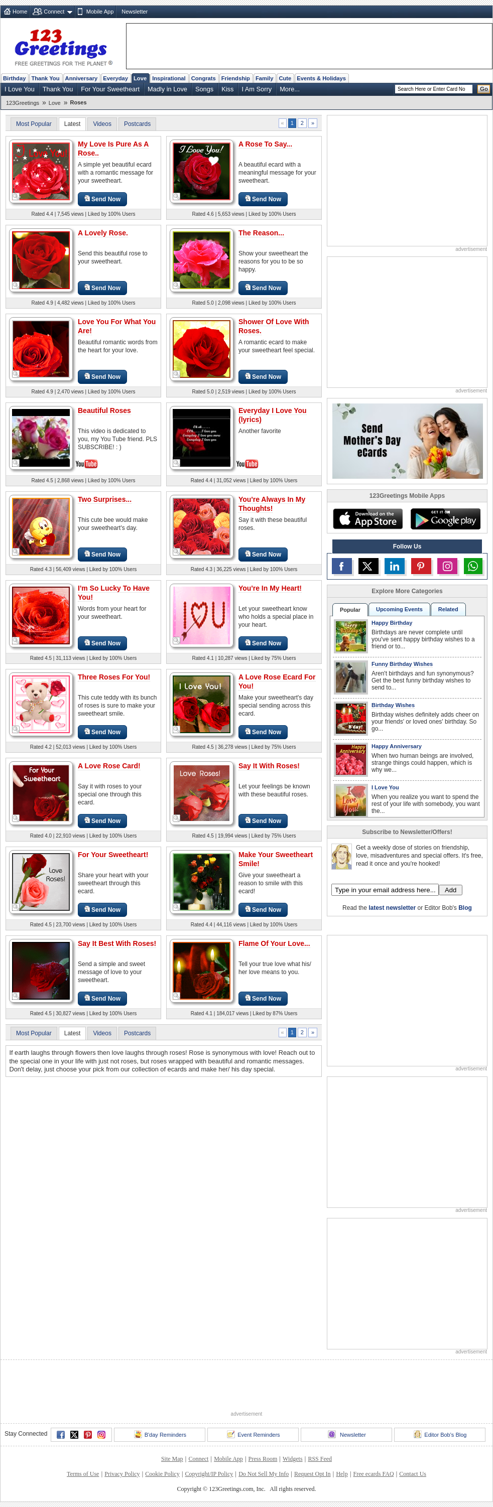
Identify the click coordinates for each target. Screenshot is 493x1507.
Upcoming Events (399, 609)
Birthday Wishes (393, 705)
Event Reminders (253, 1434)
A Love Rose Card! (109, 766)
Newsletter (134, 12)
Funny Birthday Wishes (402, 664)
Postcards (137, 123)
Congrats (203, 78)
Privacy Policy (122, 1473)
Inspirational (169, 78)
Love (140, 78)
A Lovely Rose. (103, 233)
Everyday (115, 78)
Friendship (235, 78)
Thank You (45, 78)
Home (20, 12)
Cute (285, 78)
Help (341, 1473)
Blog (465, 907)
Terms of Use (83, 1473)
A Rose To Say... (265, 144)
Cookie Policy (162, 1473)
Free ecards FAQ (373, 1473)
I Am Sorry (256, 89)
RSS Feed (320, 1458)
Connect (54, 12)
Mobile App (99, 12)
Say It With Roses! (269, 766)
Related (448, 609)
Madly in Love (167, 89)
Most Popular (34, 123)
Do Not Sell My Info (263, 1473)
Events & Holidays (321, 78)
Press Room (263, 1458)
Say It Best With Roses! (117, 943)
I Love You (20, 89)
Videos (102, 123)
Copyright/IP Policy (209, 1473)
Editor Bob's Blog (440, 1434)
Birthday (14, 78)
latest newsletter (392, 907)
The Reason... (261, 233)
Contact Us (412, 1473)
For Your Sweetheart (110, 89)
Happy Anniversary (397, 746)
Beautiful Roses (104, 410)
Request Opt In (312, 1473)
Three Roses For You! (114, 677)
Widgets (293, 1458)
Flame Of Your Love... (274, 943)
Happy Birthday (392, 623)
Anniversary (81, 78)
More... (290, 89)
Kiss (227, 89)
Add (450, 890)
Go (484, 89)
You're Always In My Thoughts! (271, 503)
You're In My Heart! (270, 588)
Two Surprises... (105, 499)
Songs (204, 89)
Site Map (172, 1458)
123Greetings (22, 103)
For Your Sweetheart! (113, 855)
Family (264, 78)
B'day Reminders (160, 1434)
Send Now (102, 199)
